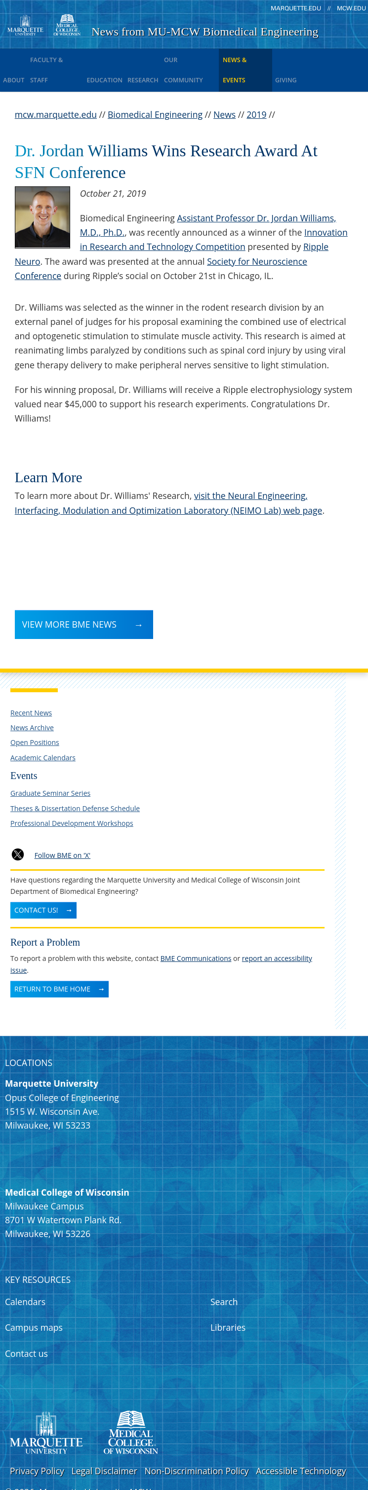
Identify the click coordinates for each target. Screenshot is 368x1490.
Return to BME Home (52, 961)
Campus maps (34, 1300)
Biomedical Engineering (155, 87)
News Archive (32, 700)
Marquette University (81, 1465)
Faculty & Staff (61, 56)
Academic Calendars (43, 730)
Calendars (25, 1274)
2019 (256, 87)
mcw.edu (351, 8)
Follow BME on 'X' (63, 828)
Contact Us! (36, 882)
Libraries (227, 1300)
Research (156, 56)
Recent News (31, 685)
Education (113, 56)
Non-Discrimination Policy (197, 1444)
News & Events (267, 56)
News (224, 87)
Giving (311, 56)
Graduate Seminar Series (50, 766)
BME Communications (196, 931)
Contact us (26, 1326)
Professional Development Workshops (71, 796)
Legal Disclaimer (104, 1444)
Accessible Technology (301, 1444)
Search (224, 1274)
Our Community (207, 56)
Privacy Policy (37, 1444)
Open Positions (34, 715)
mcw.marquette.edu (56, 87)
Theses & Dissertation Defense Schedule (75, 781)
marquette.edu (296, 8)
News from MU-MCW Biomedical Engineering (204, 31)
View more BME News (69, 597)
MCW (140, 1465)
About (15, 56)
